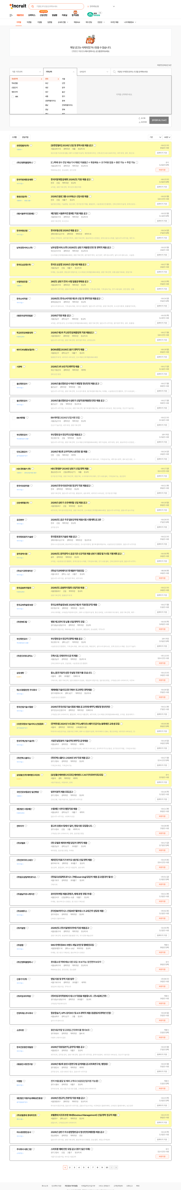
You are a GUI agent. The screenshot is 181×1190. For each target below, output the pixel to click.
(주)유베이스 (22, 911)
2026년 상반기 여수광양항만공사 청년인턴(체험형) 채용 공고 (77, 1132)
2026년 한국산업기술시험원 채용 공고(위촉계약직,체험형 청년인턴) (80, 706)
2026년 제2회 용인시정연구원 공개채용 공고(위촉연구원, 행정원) (79, 1064)
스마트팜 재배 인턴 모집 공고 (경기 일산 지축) (70, 1149)
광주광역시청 (22, 553)
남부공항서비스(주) (25, 247)
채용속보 (77, 22)
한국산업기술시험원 (25, 707)
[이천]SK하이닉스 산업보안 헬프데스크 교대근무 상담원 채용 (77, 911)
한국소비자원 (22, 298)
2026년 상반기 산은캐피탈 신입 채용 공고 (69, 502)
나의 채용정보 (128, 22)
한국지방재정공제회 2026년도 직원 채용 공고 (71, 179)
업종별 (49, 22)
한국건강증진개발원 (25, 1047)
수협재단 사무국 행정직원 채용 (64, 808)
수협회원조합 (22, 281)
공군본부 (20, 519)
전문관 (100, 22)
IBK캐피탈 (21, 417)
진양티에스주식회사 (25, 1013)
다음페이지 (111, 1167)
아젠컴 (19, 1081)
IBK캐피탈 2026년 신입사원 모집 (65, 417)
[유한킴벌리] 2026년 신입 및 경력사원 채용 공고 (72, 145)
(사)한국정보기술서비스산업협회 (30, 724)
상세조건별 (61, 22)
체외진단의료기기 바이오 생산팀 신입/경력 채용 (71, 860)
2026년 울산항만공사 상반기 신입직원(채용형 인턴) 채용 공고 (77, 400)
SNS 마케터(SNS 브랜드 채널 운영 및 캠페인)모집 (72, 945)
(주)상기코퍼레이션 (25, 570)
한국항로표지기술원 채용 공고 (64, 536)
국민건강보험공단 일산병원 (28, 792)
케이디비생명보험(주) (25, 349)
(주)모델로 (21, 843)
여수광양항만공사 (24, 1132)
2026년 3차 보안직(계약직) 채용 (65, 366)
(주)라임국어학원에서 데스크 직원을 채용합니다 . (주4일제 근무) (78, 996)
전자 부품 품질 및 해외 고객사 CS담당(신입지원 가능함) (74, 1081)
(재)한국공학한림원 (25, 315)
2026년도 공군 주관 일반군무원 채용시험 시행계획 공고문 (76, 519)
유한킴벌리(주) (23, 145)
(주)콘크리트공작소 (25, 656)
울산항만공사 (22, 383)
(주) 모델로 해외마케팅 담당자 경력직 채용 (69, 842)
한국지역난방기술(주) (25, 741)
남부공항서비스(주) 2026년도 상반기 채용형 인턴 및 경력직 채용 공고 (81, 247)
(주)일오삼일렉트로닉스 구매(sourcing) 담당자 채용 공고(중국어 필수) (82, 877)
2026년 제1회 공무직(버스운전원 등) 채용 (69, 451)
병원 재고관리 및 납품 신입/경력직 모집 (67, 621)
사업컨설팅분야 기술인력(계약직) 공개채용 (69, 740)
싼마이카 (20, 826)
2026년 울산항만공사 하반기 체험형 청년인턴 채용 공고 (75, 383)
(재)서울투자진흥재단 (25, 213)
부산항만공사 (22, 434)
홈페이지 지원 (162, 153)
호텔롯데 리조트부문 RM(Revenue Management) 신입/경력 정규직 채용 (84, 1115)
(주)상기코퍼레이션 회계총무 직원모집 (67, 570)
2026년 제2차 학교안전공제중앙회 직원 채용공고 (72, 332)
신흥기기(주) (22, 979)
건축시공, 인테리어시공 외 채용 (64, 655)
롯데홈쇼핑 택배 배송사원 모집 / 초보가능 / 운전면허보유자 (76, 962)
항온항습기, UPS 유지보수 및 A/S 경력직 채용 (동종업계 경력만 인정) (81, 1013)
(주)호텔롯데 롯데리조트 (27, 1115)
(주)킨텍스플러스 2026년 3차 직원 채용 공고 (70, 757)
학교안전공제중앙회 (25, 332)
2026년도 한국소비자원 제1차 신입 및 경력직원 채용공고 (75, 298)
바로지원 (162, 170)
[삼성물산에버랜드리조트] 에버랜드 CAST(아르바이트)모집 (77, 774)
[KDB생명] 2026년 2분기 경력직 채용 (67, 349)
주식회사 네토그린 (24, 1149)
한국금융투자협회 (24, 587)
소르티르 (20, 1030)
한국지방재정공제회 (25, 179)
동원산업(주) (22, 196)
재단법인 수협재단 (24, 809)
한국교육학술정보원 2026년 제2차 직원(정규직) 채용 (74, 604)
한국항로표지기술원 (25, 536)
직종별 (29, 22)
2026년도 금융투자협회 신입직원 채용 (67, 587)
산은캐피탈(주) (23, 502)
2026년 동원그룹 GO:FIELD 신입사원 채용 (69, 196)
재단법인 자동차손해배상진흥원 (29, 1098)
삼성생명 (20, 673)
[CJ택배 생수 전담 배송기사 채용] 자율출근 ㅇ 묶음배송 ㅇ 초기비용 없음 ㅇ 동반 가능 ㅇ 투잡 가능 (93, 162)
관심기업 (25, 137)
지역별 (18, 22)
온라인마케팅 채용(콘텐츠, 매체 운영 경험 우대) (71, 894)
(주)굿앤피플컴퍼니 (25, 162)
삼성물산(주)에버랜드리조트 (28, 775)
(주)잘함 (20, 945)
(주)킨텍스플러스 (24, 758)
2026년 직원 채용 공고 (61, 315)
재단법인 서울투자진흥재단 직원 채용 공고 (69, 213)
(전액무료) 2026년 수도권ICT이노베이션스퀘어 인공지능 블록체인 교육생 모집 (85, 723)
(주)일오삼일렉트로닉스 (26, 877)
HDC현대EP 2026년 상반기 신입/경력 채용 (70, 468)
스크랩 (14, 137)
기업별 (39, 22)
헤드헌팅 (89, 22)
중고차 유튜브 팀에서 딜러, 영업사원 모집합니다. (72, 825)
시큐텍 (19, 366)
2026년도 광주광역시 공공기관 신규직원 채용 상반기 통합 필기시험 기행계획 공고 (86, 553)
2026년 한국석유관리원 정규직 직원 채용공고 (71, 485)
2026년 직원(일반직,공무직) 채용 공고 (67, 1047)
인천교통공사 (22, 451)
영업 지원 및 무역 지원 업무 (62, 979)
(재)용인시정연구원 (25, 1064)
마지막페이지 (116, 1167)
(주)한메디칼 (22, 622)
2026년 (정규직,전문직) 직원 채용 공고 (68, 1098)
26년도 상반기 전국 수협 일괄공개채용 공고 (69, 281)
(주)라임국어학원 (24, 996)
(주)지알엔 (21, 928)
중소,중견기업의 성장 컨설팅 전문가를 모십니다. (71, 672)
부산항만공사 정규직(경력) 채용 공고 (66, 638)
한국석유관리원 (23, 485)
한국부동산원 (22, 230)
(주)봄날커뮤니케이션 (25, 894)
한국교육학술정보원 (25, 605)
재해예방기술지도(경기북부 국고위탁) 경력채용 (71, 689)
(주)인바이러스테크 (25, 860)
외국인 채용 (114, 22)
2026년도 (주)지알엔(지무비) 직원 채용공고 (70, 928)
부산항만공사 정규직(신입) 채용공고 (66, 434)
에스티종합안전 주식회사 (27, 690)
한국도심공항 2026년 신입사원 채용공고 (68, 264)
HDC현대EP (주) (24, 468)
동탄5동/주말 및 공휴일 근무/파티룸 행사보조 (70, 1030)
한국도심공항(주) (24, 264)
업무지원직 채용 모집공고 (62, 791)
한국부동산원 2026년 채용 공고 (64, 230)
